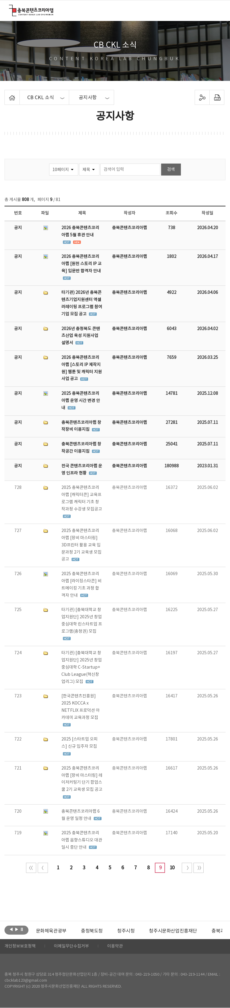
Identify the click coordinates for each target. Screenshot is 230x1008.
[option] (51, 931)
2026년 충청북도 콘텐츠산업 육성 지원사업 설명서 (80, 336)
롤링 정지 (22, 930)
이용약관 (115, 946)
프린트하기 (216, 97)
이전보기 (11, 930)
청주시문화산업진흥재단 (173, 931)
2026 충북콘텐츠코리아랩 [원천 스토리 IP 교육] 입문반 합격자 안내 (81, 263)
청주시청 (125, 931)
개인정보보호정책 (20, 946)
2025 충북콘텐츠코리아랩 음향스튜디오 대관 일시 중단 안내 (81, 840)
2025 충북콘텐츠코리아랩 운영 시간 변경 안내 (80, 400)
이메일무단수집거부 (71, 946)
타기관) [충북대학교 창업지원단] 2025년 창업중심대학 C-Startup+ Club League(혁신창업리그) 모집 (81, 667)
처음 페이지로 (31, 868)
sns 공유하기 (202, 97)
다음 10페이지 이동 (187, 868)
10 (172, 868)
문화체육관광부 (51, 931)
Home (6, 93)
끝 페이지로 (198, 868)
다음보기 (16, 930)
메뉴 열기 (217, 10)
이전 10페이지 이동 (43, 868)
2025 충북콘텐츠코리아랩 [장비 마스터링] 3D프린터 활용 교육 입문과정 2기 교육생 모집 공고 (81, 545)
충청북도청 (92, 931)
